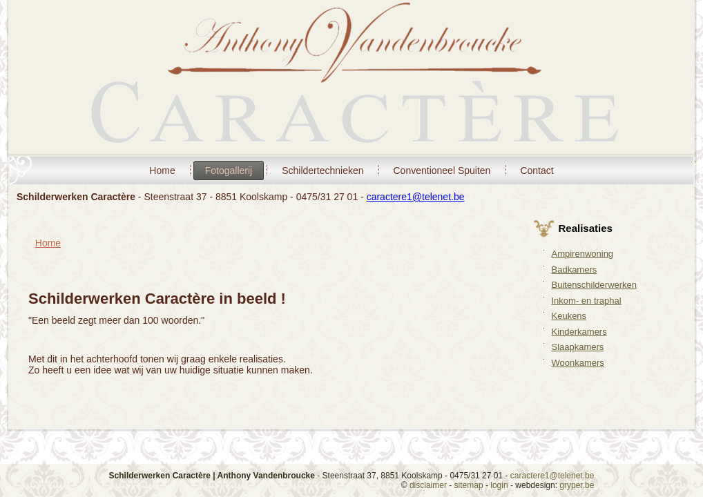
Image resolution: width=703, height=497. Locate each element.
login (499, 485)
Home (162, 170)
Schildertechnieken (322, 170)
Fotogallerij (228, 170)
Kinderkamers (579, 332)
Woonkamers (578, 363)
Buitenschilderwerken (594, 285)
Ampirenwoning (583, 253)
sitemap (468, 485)
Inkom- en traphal (587, 300)
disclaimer (428, 485)
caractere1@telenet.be (416, 196)
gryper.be (576, 485)
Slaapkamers (578, 347)
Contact (536, 170)
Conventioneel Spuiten (442, 170)
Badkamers (574, 269)
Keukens (569, 316)
